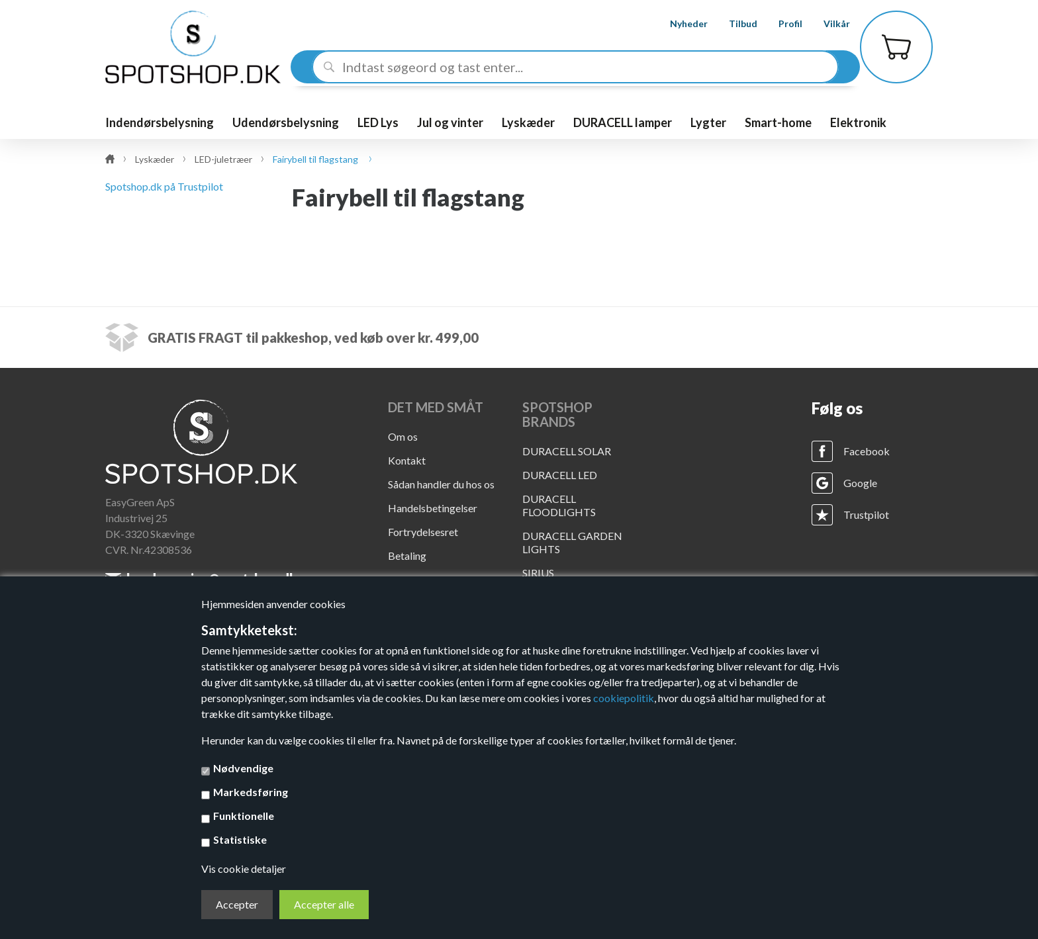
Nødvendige (243, 768)
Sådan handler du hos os (441, 484)
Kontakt (407, 460)
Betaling (407, 555)
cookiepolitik (623, 698)
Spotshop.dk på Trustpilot (164, 186)
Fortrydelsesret (423, 531)
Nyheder (677, 23)
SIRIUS (538, 572)
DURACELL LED (559, 475)
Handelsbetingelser (432, 508)
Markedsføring (250, 791)
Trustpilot (866, 514)
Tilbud (731, 23)
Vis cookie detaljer (243, 868)
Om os (403, 436)
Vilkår (825, 23)
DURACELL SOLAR (566, 451)
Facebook (866, 451)
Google (860, 482)
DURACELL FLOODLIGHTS (559, 505)
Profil (778, 23)
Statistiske (240, 839)
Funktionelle (243, 815)
